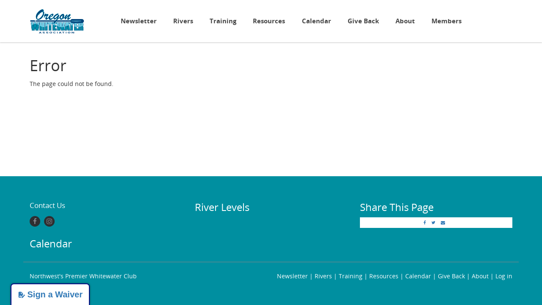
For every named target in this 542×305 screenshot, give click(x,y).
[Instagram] (49, 221)
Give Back (363, 21)
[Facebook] (35, 221)
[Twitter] (433, 222)
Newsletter (139, 21)
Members (446, 21)
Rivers (183, 21)
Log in (503, 276)
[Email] (443, 222)
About (405, 21)
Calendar (316, 21)
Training (223, 21)
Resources (269, 21)
